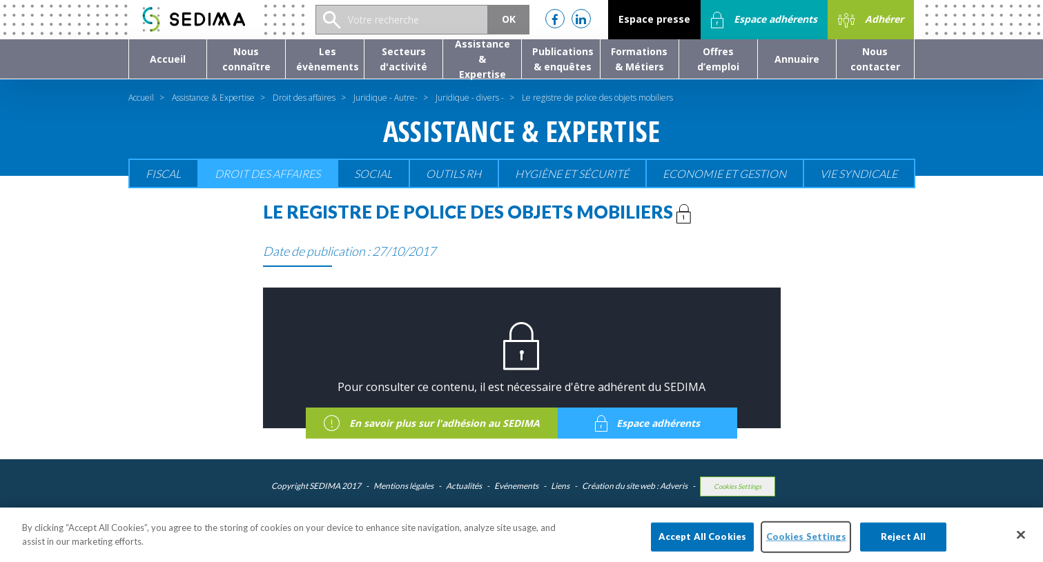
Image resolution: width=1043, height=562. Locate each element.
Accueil (141, 97)
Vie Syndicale (858, 173)
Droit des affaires (304, 97)
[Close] (1021, 543)
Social (373, 173)
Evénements (516, 486)
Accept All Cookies (702, 544)
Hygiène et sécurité (572, 173)
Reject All (903, 544)
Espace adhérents (764, 20)
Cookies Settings (737, 486)
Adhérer (871, 20)
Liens (560, 486)
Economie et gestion (724, 173)
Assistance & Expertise (213, 97)
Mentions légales (403, 486)
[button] (246, 59)
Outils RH (453, 173)
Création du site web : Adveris (635, 486)
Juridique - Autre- (385, 97)
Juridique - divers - (470, 97)
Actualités (464, 486)
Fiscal (163, 173)
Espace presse (654, 19)
